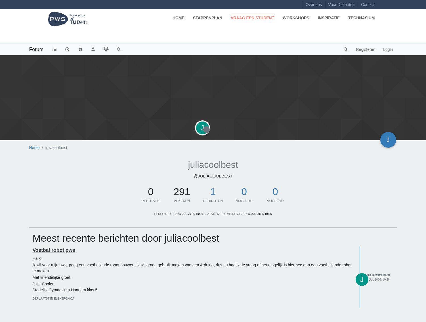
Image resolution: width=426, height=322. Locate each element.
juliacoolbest (379, 275)
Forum (36, 49)
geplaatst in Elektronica (54, 298)
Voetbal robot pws (54, 250)
